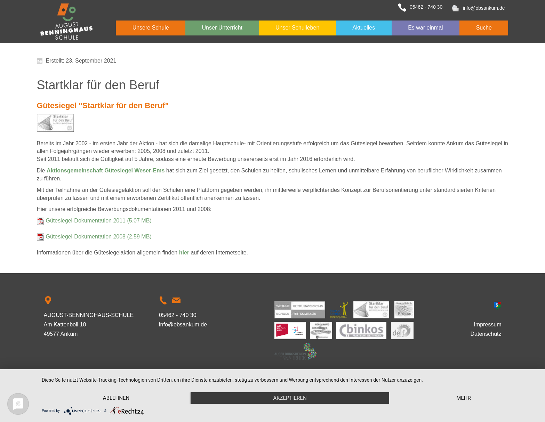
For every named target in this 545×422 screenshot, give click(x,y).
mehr (463, 398)
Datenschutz (486, 334)
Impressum (487, 324)
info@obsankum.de (484, 8)
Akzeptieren (289, 398)
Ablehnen (116, 398)
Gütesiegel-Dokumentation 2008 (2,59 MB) (99, 237)
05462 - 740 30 (426, 7)
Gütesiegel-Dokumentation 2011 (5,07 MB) (99, 221)
